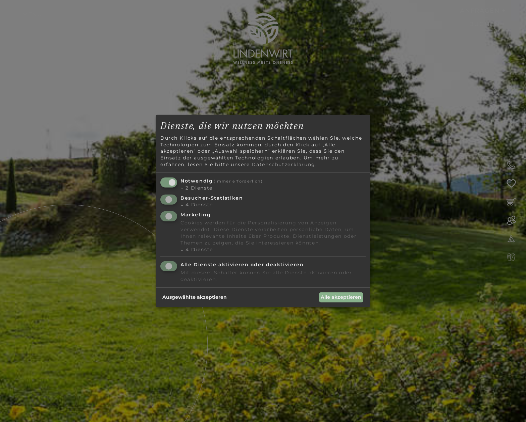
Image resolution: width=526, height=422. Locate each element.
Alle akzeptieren (341, 297)
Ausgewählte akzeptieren (194, 297)
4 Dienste (196, 205)
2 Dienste (196, 188)
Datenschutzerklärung (283, 164)
